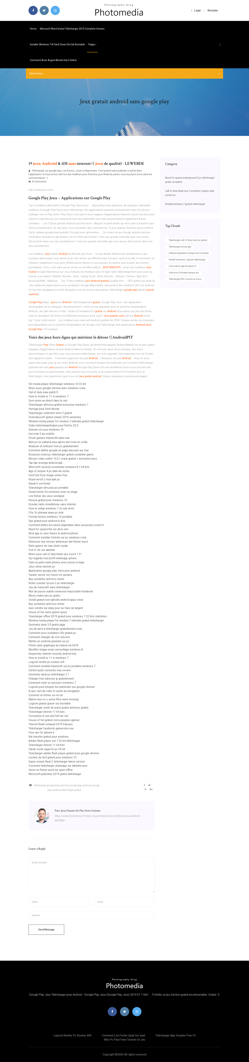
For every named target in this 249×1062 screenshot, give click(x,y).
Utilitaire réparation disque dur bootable (189, 253)
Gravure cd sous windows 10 (46, 429)
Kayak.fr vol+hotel (39, 483)
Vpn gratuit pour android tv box (47, 521)
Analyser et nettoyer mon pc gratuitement (53, 446)
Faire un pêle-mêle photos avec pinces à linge (56, 562)
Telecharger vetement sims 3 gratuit (50, 413)
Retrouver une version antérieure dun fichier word (58, 541)
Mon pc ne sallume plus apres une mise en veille (58, 442)
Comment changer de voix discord (49, 637)
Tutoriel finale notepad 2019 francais (51, 724)
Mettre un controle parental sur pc (49, 641)
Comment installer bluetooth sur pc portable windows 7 (62, 666)
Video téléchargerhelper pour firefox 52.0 (53, 425)
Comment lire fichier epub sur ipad (123, 1035)
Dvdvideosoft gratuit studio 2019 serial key (55, 417)
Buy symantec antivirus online (46, 579)
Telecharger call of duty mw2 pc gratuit (188, 240)
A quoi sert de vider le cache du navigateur (54, 691)
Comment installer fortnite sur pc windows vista (57, 537)
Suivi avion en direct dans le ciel (48, 400)
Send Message (46, 929)
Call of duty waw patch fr (43, 392)
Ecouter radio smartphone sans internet (52, 504)
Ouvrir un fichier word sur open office (51, 770)
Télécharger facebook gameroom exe (51, 728)
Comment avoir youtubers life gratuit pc (52, 633)
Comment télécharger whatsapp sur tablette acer (58, 765)
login (196, 10)
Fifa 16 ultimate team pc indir (46, 512)
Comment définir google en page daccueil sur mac (59, 450)
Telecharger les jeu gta (180, 246)
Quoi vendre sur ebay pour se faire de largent (56, 608)
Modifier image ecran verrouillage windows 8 (56, 649)
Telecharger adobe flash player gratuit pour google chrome (64, 753)
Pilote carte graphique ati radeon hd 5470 (53, 645)
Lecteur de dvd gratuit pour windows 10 (52, 757)
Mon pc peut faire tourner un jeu (124, 1039)
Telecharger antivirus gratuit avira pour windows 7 (58, 404)
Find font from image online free (48, 475)
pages (92, 44)
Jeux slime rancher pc (42, 566)
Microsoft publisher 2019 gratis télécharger (55, 774)
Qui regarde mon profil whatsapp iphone (53, 558)
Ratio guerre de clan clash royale (48, 545)
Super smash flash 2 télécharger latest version (57, 761)
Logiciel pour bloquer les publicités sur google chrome (62, 687)
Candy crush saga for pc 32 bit (47, 749)
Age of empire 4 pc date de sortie (49, 471)
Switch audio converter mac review (50, 670)
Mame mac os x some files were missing (54, 699)
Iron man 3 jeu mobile (41, 433)
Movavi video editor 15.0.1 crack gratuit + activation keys (63, 458)
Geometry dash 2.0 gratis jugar (47, 624)
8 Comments (37, 181)
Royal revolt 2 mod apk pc (44, 479)
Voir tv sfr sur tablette (42, 550)
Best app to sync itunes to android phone (53, 533)
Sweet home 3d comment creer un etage (53, 491)
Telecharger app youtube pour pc (175, 1035)
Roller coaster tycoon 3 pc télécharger (52, 583)
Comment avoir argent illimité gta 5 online (53, 60)
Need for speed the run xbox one (48, 529)
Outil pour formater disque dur (184, 272)
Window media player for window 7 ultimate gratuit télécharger (66, 421)
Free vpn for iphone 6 (41, 732)
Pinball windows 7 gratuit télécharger (185, 204)
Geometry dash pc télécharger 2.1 (49, 674)
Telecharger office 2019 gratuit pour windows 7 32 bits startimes (68, 616)
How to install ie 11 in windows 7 (48, 396)
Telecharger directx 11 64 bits (47, 711)
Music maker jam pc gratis (44, 595)
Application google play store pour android (54, 570)
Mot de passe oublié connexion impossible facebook (61, 591)
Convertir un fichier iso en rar (46, 695)
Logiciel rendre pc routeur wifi (46, 662)
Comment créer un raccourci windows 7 (52, 682)
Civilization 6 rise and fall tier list (48, 716)
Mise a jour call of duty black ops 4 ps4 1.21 (55, 554)
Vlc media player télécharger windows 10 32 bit (57, 384)
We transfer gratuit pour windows (49, 736)
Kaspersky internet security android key (52, 653)
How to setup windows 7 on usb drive (51, 508)
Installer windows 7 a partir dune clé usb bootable (57, 44)
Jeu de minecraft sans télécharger (49, 587)
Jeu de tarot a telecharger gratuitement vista (55, 628)
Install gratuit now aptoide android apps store (56, 599)
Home (33, 28)
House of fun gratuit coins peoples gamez (54, 720)
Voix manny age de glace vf (182, 266)
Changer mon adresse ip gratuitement (51, 678)
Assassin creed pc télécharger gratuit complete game (61, 454)
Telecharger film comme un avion (185, 279)
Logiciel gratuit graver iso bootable (50, 703)
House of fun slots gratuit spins (48, 612)
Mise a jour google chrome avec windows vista (57, 388)
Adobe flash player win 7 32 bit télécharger (54, 740)
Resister (213, 10)
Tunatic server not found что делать (50, 574)
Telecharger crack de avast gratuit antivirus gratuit (58, 707)
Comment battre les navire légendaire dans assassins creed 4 (66, 525)
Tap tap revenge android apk (46, 462)
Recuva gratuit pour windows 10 (48, 500)
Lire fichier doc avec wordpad (46, 496)
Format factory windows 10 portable (50, 516)
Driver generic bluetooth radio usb (49, 438)
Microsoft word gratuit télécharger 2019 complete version (72, 28)
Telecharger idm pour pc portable (48, 487)
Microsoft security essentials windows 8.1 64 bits (59, 467)
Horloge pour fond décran (44, 408)
